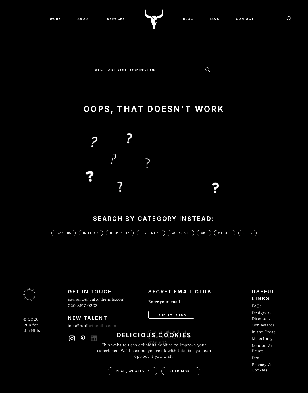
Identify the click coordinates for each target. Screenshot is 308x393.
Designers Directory (262, 316)
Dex (255, 358)
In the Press (264, 332)
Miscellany (262, 339)
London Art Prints (263, 348)
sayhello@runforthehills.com (96, 299)
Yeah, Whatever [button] (132, 371)
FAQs (257, 306)
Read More (181, 371)
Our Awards (263, 325)
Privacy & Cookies (261, 368)
